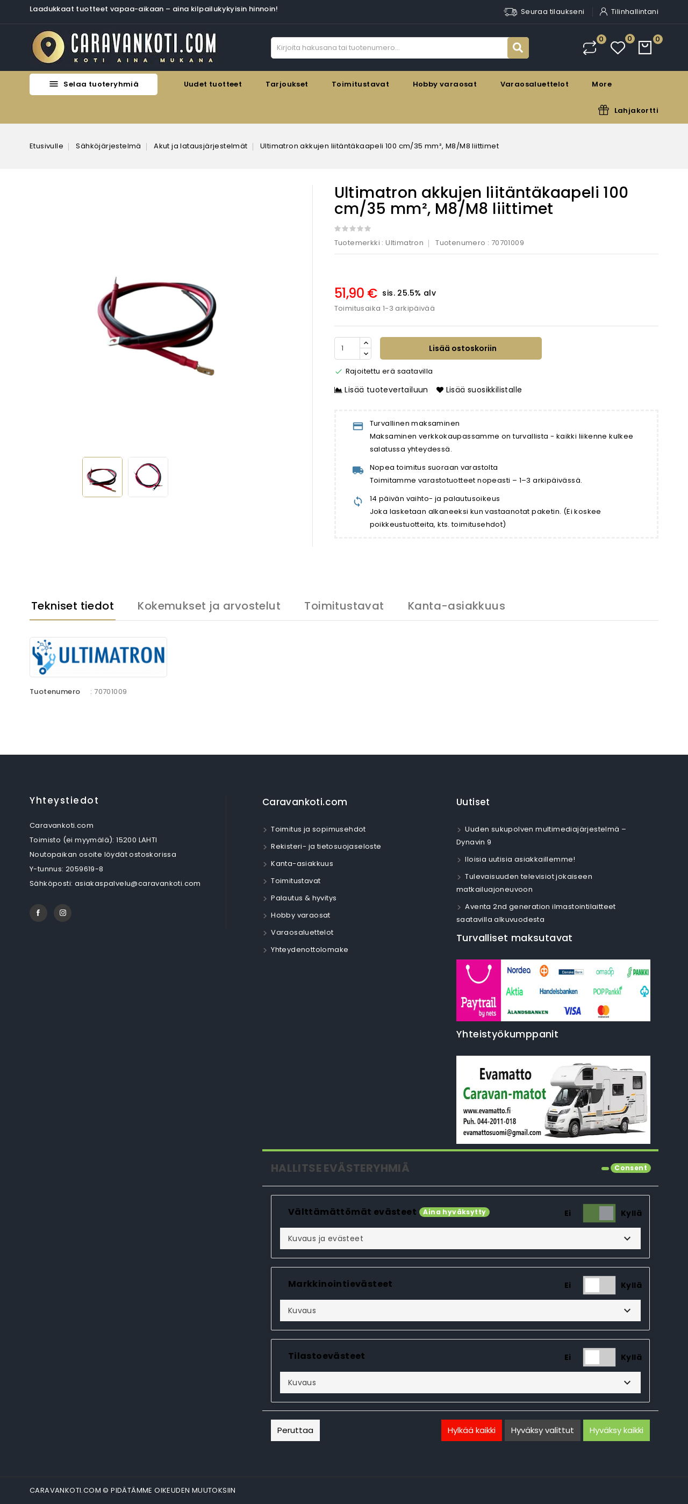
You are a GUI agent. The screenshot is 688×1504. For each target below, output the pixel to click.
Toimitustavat (360, 84)
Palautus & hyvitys (303, 898)
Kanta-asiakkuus (301, 863)
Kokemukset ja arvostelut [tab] (209, 605)
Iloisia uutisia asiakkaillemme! (519, 859)
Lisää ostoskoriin (462, 348)
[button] (460, 1238)
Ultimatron (404, 243)
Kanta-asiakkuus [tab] (456, 605)
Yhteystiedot (64, 800)
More (602, 84)
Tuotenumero (460, 243)
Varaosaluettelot (534, 84)
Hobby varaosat (445, 84)
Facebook (38, 913)
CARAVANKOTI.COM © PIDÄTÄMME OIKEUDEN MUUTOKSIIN (133, 1490)
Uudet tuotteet (213, 84)
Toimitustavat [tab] (344, 605)
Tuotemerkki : (359, 243)
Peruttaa (295, 1430)
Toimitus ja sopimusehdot (317, 829)
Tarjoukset (287, 84)
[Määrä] (347, 348)
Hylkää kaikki (472, 1430)
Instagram (62, 913)
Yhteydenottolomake (309, 949)
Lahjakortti (636, 110)
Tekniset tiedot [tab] (72, 605)
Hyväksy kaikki (616, 1430)
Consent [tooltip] (630, 1167)
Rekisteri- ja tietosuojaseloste (325, 846)
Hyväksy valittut (542, 1430)
